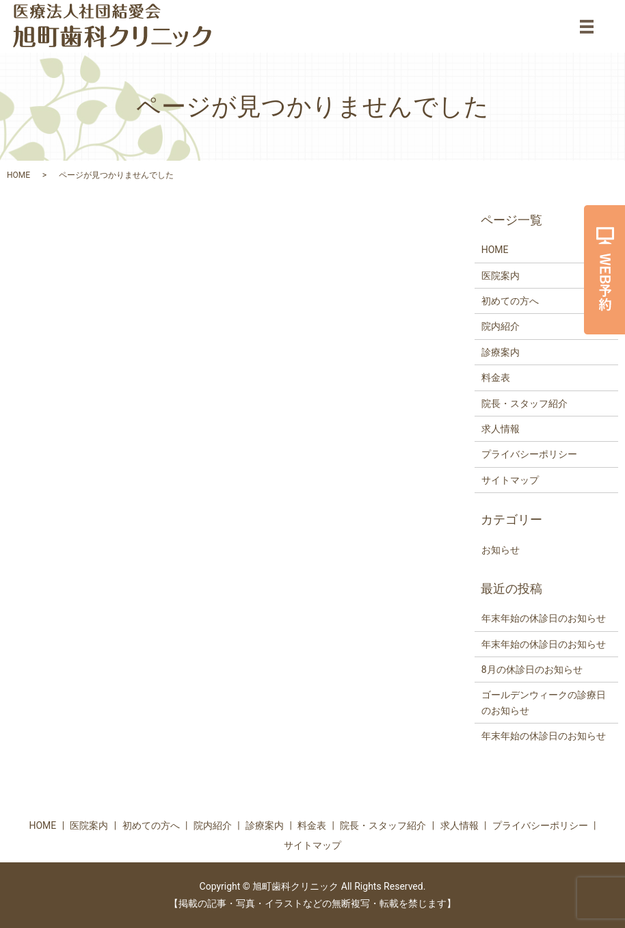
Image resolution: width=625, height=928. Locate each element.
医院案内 (500, 275)
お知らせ (500, 549)
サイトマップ (510, 480)
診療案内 (500, 352)
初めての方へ (510, 300)
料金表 (495, 377)
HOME (18, 175)
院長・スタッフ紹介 (524, 403)
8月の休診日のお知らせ (532, 669)
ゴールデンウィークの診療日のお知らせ (543, 702)
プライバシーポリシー (529, 454)
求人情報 (500, 428)
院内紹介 (500, 326)
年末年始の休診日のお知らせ (543, 618)
